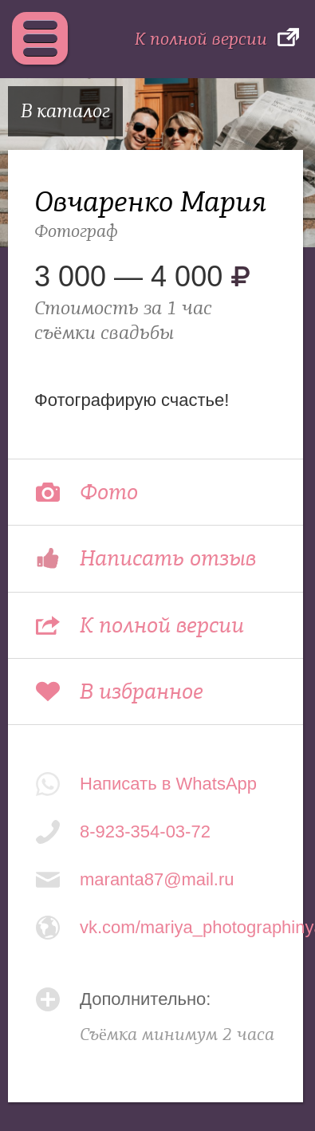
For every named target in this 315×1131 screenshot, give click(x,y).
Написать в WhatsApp (168, 784)
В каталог (65, 111)
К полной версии (201, 39)
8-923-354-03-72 (145, 831)
